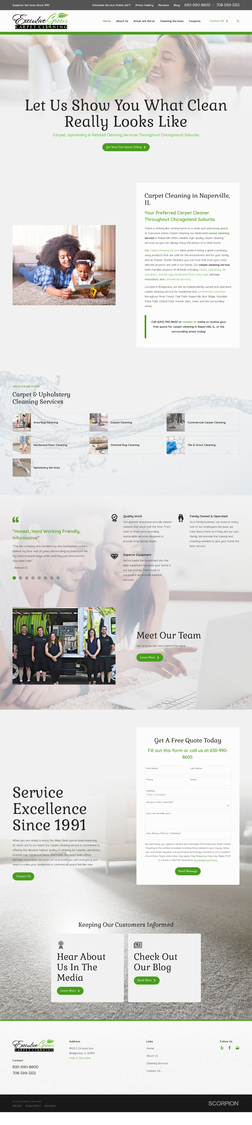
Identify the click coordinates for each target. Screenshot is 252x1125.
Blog (177, 5)
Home (150, 1048)
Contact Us (219, 21)
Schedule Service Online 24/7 (111, 5)
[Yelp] (222, 1048)
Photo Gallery (144, 5)
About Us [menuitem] (122, 21)
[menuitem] (17, 1105)
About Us (152, 1055)
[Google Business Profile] (237, 1048)
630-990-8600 (197, 5)
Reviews (163, 5)
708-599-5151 (227, 5)
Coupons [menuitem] (195, 21)
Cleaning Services (157, 1063)
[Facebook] (229, 1048)
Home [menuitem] (107, 21)
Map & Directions (80, 1058)
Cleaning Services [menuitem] (172, 21)
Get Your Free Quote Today (126, 147)
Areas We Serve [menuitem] (144, 21)
